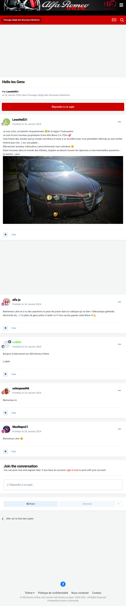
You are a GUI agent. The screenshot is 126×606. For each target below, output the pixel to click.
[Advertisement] (44, 51)
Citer (13, 234)
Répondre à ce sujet (63, 106)
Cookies (96, 592)
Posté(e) (26, 124)
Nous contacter (80, 592)
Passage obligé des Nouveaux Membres (49, 95)
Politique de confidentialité (53, 592)
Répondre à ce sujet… (20, 484)
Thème (30, 592)
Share (30, 504)
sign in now (72, 470)
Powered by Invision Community (63, 600)
